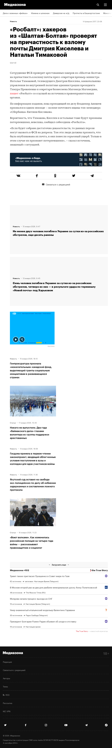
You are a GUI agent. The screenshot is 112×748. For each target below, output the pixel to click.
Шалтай (13, 62)
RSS (6, 694)
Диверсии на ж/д (61, 13)
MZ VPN (6, 711)
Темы (5, 686)
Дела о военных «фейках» (15, 13)
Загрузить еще (59, 564)
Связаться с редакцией (56, 184)
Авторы (6, 678)
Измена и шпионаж (40, 13)
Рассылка (7, 702)
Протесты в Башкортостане (86, 13)
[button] (105, 5)
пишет (14, 93)
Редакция (7, 661)
